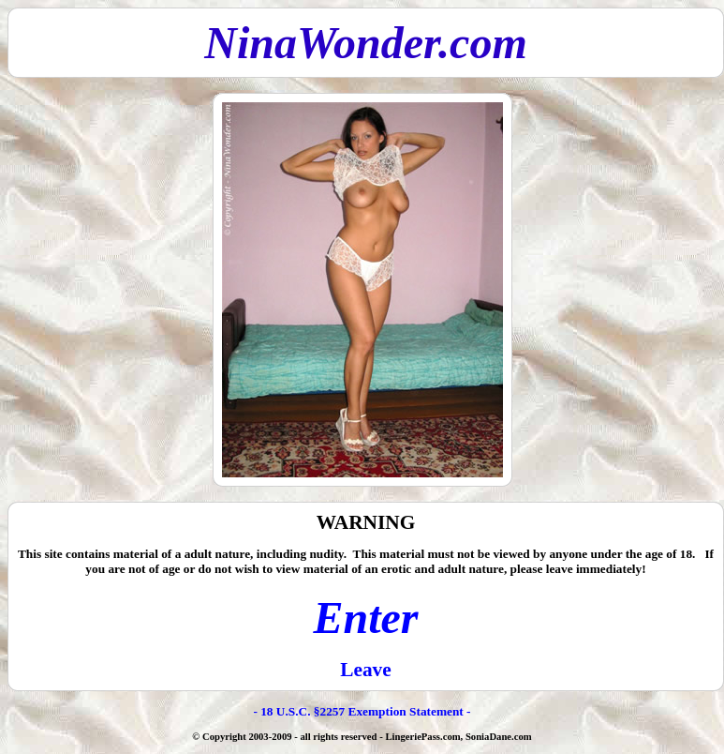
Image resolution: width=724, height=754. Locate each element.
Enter (365, 617)
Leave (366, 669)
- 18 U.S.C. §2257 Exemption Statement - (361, 711)
